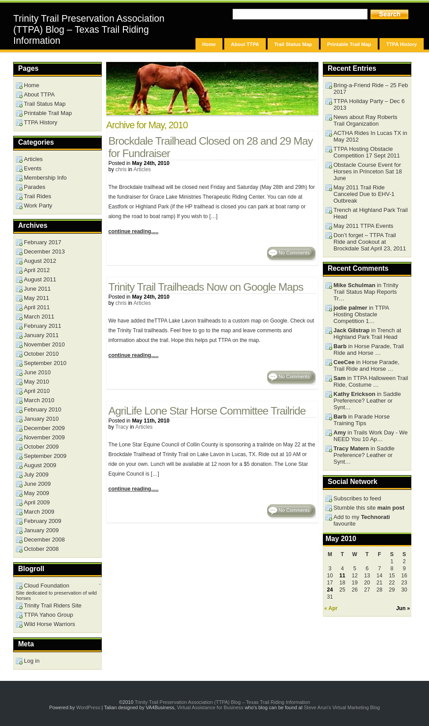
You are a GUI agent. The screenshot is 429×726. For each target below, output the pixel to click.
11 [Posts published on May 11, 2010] (342, 575)
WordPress (88, 707)
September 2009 (45, 456)
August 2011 (40, 279)
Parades (34, 187)
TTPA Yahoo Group (48, 614)
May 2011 (36, 298)
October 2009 (41, 446)
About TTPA (245, 44)
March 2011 (39, 316)
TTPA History (401, 44)
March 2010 (39, 400)
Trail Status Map (293, 44)
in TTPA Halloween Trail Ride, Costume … (370, 381)
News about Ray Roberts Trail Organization (365, 120)
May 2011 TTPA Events (363, 226)
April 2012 (37, 270)
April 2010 (37, 391)
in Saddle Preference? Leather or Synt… (367, 401)
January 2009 (41, 530)
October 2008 (41, 548)
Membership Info (45, 177)
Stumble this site (368, 507)
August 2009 (40, 465)
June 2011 (37, 288)
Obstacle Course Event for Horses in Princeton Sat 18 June (367, 171)
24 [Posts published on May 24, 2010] (330, 590)
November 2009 (44, 437)
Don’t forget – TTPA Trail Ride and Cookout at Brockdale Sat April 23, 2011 (369, 242)
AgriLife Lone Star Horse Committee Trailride (207, 411)
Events (33, 168)
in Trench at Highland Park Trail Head (367, 333)
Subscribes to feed (357, 498)
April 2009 (37, 502)
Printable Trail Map (349, 44)
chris (120, 169)
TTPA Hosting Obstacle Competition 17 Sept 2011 (366, 152)
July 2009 (36, 474)
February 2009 (42, 521)
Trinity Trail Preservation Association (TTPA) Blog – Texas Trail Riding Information (89, 29)
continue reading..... (133, 231)
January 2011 (41, 335)
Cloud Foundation (46, 585)
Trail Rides (37, 196)
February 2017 (42, 242)
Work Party (38, 205)
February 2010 (42, 409)
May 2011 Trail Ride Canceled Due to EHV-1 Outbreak (364, 194)
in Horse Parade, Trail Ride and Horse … (368, 349)
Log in (31, 660)
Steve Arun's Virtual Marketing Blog (342, 707)
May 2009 (36, 493)
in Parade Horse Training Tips (361, 419)
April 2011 (37, 307)
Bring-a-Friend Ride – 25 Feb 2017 (370, 88)
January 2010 (41, 418)
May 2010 (36, 381)
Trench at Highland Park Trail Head (370, 213)
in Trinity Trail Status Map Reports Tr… (365, 292)
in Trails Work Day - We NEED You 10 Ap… (370, 435)
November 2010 (44, 344)
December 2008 (44, 539)
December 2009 (44, 428)
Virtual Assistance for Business (210, 707)
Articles (142, 169)
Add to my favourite (361, 520)
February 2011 (42, 326)
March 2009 (39, 511)
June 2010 (37, 372)
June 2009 (37, 483)
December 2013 (44, 251)
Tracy (122, 427)
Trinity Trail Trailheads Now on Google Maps (205, 287)
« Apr (330, 608)
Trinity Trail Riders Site (52, 605)
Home (209, 44)
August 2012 (40, 260)
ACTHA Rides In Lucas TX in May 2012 (370, 136)
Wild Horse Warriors (49, 624)
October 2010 (41, 353)
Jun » (403, 608)
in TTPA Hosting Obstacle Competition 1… (361, 314)
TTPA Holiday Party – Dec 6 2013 (369, 104)
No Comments (294, 252)
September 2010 (45, 363)
